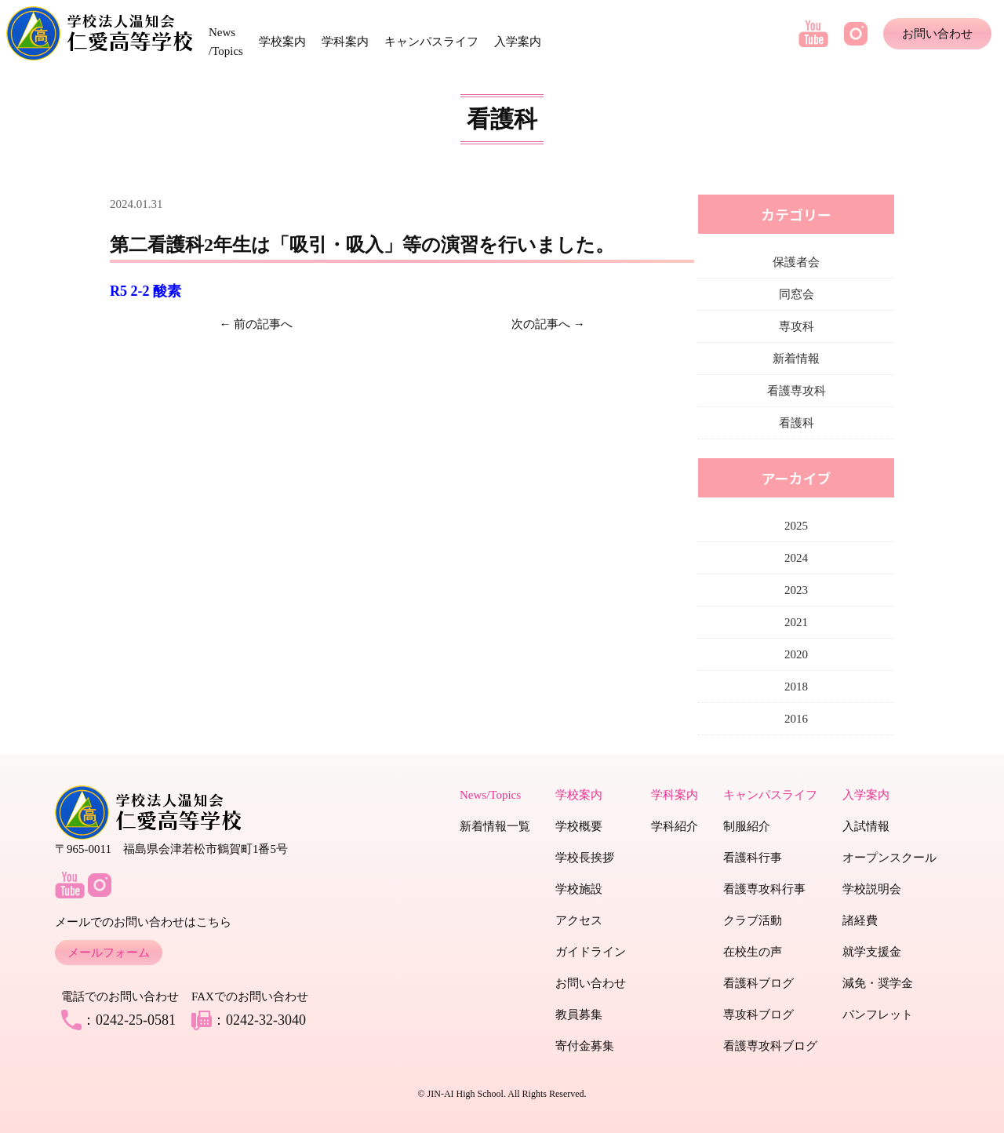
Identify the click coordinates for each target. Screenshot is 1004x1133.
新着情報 (796, 358)
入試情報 (865, 826)
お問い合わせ (937, 33)
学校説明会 (871, 889)
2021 (796, 622)
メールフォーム (108, 952)
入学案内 (517, 41)
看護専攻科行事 (764, 889)
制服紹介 (746, 826)
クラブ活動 (752, 920)
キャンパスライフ (431, 41)
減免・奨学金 (877, 983)
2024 (796, 558)
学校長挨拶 (584, 857)
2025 (796, 525)
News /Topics (226, 41)
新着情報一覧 (495, 826)
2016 (796, 718)
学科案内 (345, 41)
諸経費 (860, 920)
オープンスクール (889, 857)
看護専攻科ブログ (770, 1046)
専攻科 (796, 326)
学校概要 (578, 826)
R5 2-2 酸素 (145, 291)
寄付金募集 (584, 1046)
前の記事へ (263, 324)
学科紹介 (674, 826)
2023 (796, 590)
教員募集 (578, 1014)
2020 (796, 654)
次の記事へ (540, 324)
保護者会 (796, 262)
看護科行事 (752, 857)
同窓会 (796, 294)
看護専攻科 (796, 390)
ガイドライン (590, 951)
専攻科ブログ (758, 1014)
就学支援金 (871, 951)
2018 (796, 686)
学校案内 (282, 41)
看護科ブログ (758, 983)
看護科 (796, 423)
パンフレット (877, 1014)
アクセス (578, 920)
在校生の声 (752, 951)
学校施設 (578, 889)
